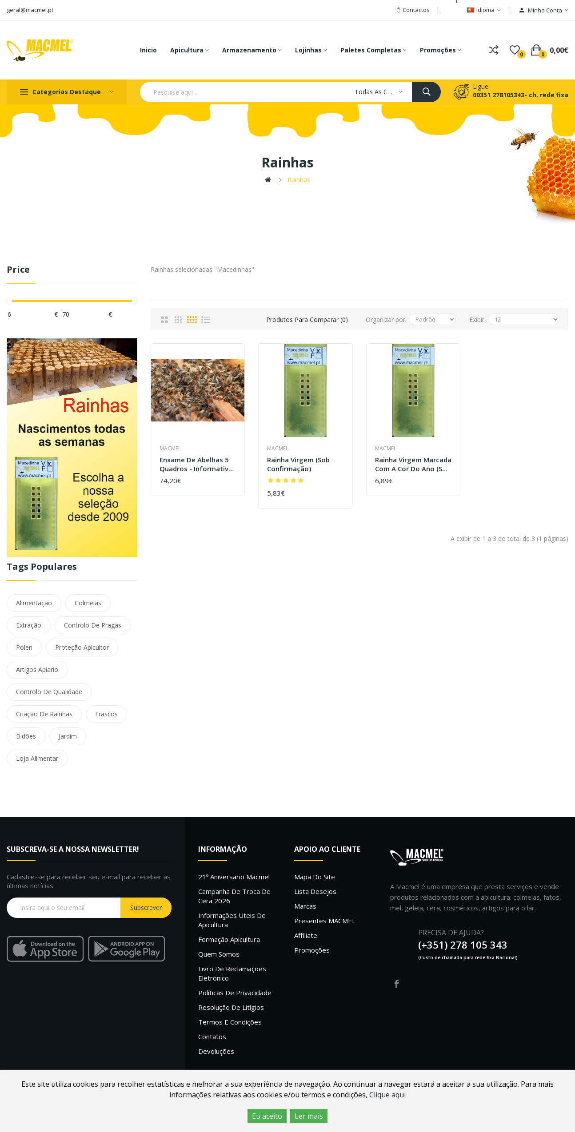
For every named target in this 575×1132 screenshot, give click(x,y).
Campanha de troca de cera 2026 (234, 896)
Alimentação (34, 603)
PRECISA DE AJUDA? (451, 932)
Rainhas (299, 179)
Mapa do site (314, 876)
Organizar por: (386, 319)
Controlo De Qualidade (49, 691)
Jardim (68, 736)
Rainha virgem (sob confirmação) (298, 464)
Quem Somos (219, 953)
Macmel (170, 448)
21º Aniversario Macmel (234, 876)
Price (18, 269)
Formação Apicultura (229, 939)
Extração (28, 625)
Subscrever (146, 907)
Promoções (312, 949)
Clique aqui (387, 1095)
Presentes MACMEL (324, 920)
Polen (24, 647)
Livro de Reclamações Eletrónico (232, 973)
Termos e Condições (230, 1021)
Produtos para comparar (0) (307, 319)
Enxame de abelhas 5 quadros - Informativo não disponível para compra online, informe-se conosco (196, 464)
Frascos (106, 714)
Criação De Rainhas (44, 714)
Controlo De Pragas (92, 625)
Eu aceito (267, 1116)
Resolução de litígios (231, 1007)
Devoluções (216, 1051)
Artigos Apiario (37, 669)
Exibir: (477, 319)
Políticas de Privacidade (235, 992)
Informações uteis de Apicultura (232, 920)
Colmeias (88, 603)
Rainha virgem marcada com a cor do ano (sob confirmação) (413, 464)
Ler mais (309, 1116)
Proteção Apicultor (82, 647)
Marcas (305, 906)
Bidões (26, 736)
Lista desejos (315, 891)
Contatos (212, 1036)
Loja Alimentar (37, 758)
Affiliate (305, 935)
